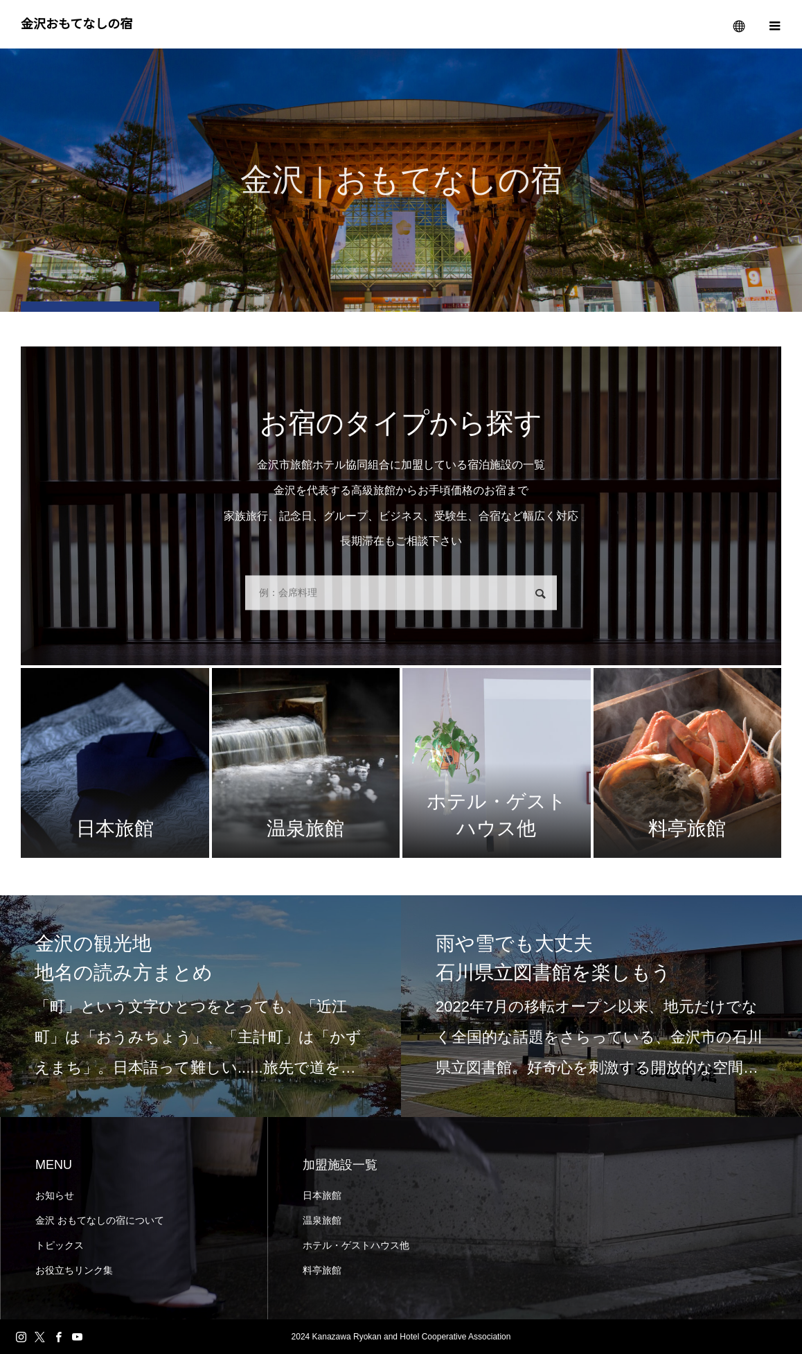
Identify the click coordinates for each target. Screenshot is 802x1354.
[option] (200, 1006)
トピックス (59, 1245)
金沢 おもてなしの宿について (99, 1220)
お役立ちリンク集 (74, 1270)
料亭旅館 (322, 1270)
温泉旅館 (322, 1220)
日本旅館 (322, 1195)
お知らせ (54, 1195)
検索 (540, 594)
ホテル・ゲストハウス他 (356, 1245)
